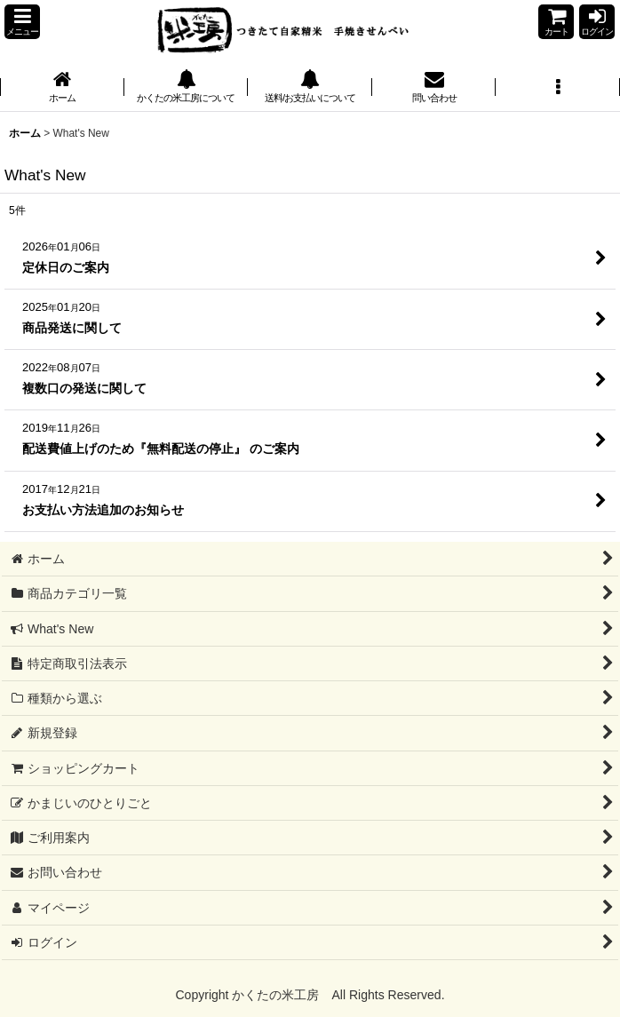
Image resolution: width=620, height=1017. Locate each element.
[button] (22, 21)
